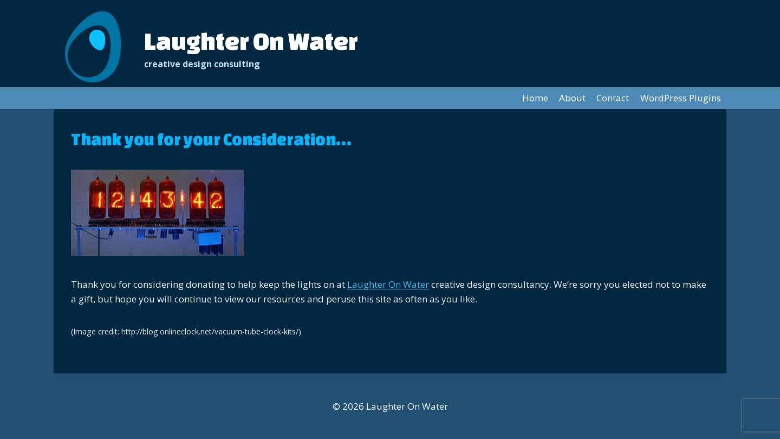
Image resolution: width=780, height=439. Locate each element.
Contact (612, 98)
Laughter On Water (388, 284)
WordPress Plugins (680, 98)
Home (535, 98)
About (572, 98)
